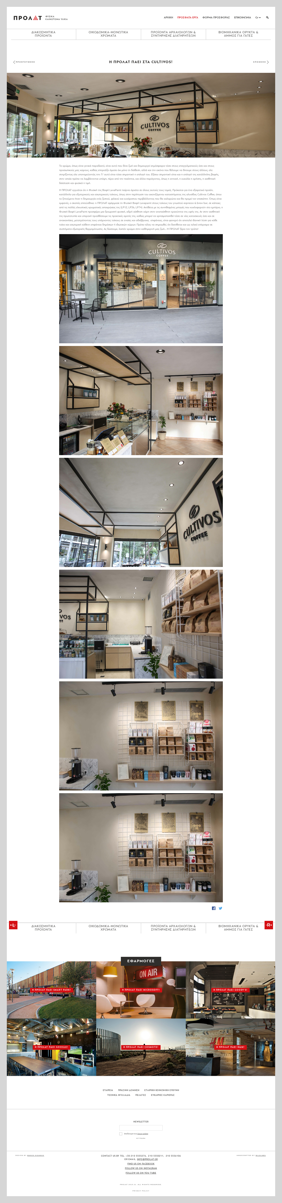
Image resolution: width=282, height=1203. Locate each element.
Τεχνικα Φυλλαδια (118, 1095)
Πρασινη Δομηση (128, 1090)
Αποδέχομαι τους (136, 1134)
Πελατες (140, 1095)
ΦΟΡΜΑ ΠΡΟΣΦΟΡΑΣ (216, 17)
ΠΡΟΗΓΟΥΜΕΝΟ (25, 62)
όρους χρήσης (142, 1134)
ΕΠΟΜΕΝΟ (259, 62)
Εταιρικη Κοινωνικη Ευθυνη (161, 1090)
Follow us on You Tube (141, 1173)
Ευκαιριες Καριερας (163, 1095)
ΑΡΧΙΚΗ (168, 17)
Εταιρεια (108, 1090)
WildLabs (261, 1155)
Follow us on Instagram (141, 1168)
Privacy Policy (141, 1191)
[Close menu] (141, 46)
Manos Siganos (35, 1155)
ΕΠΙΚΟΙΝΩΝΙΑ (242, 17)
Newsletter (141, 1122)
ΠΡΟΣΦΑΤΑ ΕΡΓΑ (187, 17)
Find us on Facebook (141, 1164)
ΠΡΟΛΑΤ (27, 17)
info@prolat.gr (147, 1159)
